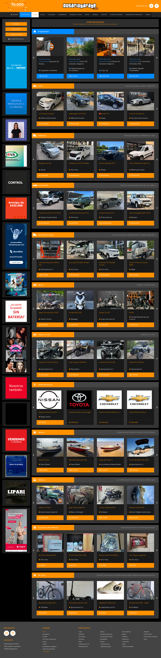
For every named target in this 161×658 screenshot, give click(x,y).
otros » (153, 575)
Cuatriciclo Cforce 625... (107, 362)
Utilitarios (81, 634)
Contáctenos (46, 651)
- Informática (125, 641)
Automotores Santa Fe (48, 512)
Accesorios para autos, (129, 527)
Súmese (45, 636)
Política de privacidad (49, 649)
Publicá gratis (16, 34)
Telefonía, (100, 575)
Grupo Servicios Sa (107, 319)
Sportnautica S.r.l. (46, 269)
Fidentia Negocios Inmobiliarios (76, 69)
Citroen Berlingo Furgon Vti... (140, 163)
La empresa (46, 634)
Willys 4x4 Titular (45, 507)
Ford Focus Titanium (136, 114)
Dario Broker (44, 464)
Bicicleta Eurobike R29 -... (48, 603)
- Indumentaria (147, 634)
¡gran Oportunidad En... (77, 507)
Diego (102, 118)
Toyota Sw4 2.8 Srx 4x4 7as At (50, 213)
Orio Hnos (73, 170)
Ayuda (44, 641)
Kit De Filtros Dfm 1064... (78, 555)
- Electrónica (125, 639)
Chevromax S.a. (105, 217)
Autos (80, 631)
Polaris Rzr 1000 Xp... (137, 362)
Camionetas (82, 636)
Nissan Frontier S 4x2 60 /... (48, 412)
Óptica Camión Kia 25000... (109, 555)
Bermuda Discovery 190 (78, 460)
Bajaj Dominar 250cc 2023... (49, 313)
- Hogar (124, 644)
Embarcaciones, (123, 432)
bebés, (129, 575)
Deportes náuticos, (136, 432)
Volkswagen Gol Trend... (77, 114)
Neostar (133, 217)
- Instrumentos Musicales (150, 636)
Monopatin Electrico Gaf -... (79, 603)
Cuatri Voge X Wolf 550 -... (78, 362)
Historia (45, 644)
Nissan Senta (44, 417)
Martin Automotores (47, 118)
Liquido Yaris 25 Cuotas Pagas (80, 412)
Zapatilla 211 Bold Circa (107, 603)
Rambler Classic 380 (136, 507)
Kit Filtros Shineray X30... (48, 555)
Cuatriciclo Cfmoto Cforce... (49, 362)
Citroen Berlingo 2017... (107, 163)
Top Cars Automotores (138, 118)
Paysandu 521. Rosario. (49, 61)
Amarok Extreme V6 (106, 213)
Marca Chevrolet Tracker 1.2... (109, 412)
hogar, (124, 575)
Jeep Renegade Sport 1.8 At (139, 213)
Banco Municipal (76, 512)
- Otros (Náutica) (126, 631)
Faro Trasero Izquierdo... (138, 555)
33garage (73, 319)
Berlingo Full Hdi (45, 163)
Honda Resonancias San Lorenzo (139, 318)
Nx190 (131, 313)
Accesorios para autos (106, 634)
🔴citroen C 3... (104, 114)
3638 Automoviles (76, 118)
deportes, (136, 575)
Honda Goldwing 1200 (107, 507)
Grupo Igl (103, 70)
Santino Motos (45, 319)
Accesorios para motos (146, 527)
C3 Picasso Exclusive (46, 114)
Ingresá (16, 24)
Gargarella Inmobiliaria (48, 70)
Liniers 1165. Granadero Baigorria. (78, 61)
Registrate (16, 29)
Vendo (42, 170)
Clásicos (102, 631)
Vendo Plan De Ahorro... (138, 412)
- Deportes (146, 631)
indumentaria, (145, 575)
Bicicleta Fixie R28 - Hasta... (139, 603)
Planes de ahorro (83, 646)
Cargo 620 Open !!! (106, 460)
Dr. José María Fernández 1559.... (139, 61)
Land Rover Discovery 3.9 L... (79, 213)
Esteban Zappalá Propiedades (136, 69)
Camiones (81, 639)
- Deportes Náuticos (105, 646)
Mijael (132, 269)
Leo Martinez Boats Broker (110, 464)
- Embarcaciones (104, 644)
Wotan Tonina (44, 460)
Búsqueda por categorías (49, 646)
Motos (80, 641)
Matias (102, 170)
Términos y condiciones (49, 639)
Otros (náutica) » (149, 432)
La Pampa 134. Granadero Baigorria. (109, 61)
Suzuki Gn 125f (104, 313)
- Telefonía (124, 636)
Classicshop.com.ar (107, 607)
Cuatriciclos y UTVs (84, 644)
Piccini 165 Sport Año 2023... (139, 460)
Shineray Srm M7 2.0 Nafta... (79, 163)
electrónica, (108, 575)
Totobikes (43, 607)
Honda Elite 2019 (75, 313)
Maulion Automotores (48, 217)
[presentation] (33, 57)
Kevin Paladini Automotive (140, 512)
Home (44, 631)
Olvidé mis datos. (16, 39)
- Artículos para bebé (127, 646)
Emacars (103, 512)
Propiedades (103, 639)
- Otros (145, 639)
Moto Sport (74, 369)
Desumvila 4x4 (135, 369)
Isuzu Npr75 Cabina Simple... (79, 262)
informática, (117, 575)
